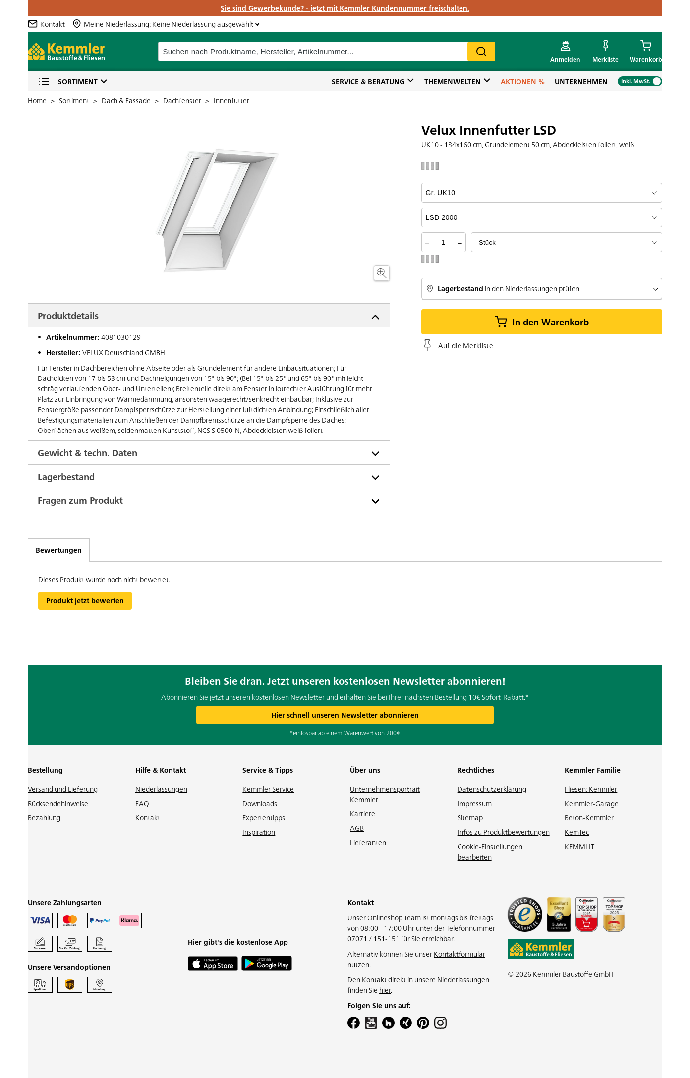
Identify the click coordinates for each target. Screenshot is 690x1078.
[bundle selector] (566, 242)
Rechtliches (476, 770)
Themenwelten (452, 81)
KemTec (577, 832)
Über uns (365, 770)
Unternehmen (581, 81)
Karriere (362, 813)
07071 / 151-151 (373, 938)
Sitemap (470, 817)
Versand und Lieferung (63, 789)
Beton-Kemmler (589, 817)
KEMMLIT (579, 846)
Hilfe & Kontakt (160, 770)
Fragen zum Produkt (80, 500)
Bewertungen (59, 550)
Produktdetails (68, 315)
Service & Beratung (368, 81)
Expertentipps (263, 817)
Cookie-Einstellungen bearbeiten (490, 851)
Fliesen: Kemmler (591, 789)
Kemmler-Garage (592, 803)
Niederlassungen (161, 789)
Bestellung (45, 770)
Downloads (259, 803)
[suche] (326, 51)
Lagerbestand (66, 476)
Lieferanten (368, 842)
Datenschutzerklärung (492, 789)
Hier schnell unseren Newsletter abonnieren (345, 715)
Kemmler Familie (593, 770)
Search (481, 51)
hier (385, 990)
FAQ (142, 803)
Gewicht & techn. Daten (87, 452)
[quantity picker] (444, 242)
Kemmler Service (268, 789)
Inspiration (258, 832)
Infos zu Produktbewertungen (504, 832)
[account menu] (565, 51)
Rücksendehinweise (58, 803)
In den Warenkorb (542, 322)
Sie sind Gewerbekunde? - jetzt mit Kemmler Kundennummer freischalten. (345, 8)
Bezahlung (44, 817)
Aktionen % (523, 81)
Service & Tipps (267, 770)
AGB (357, 828)
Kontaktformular (459, 954)
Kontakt (147, 817)
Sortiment (68, 81)
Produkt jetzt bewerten (85, 600)
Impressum (475, 803)
